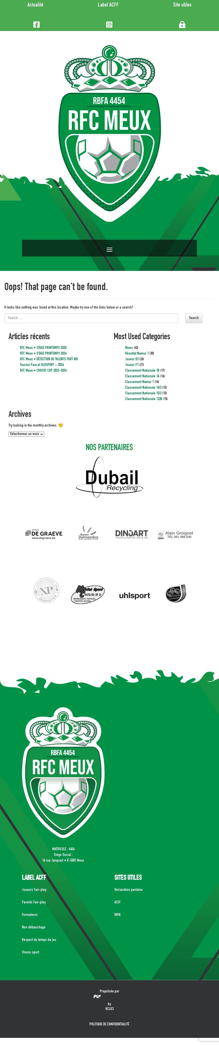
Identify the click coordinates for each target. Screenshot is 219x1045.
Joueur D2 (132, 359)
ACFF (117, 903)
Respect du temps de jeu (39, 940)
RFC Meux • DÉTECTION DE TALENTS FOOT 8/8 (49, 359)
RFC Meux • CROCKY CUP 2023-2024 (43, 371)
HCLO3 (109, 1009)
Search (194, 318)
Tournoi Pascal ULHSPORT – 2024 (42, 365)
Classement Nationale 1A (142, 376)
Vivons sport (30, 953)
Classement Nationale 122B (143, 399)
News (129, 348)
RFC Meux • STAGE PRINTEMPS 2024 (43, 354)
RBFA (117, 915)
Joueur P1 (132, 365)
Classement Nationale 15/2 (143, 394)
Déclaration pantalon (128, 890)
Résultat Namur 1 (137, 354)
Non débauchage (33, 928)
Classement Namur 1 (139, 382)
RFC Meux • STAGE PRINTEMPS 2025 (43, 348)
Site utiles (182, 5)
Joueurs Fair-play (34, 890)
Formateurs (30, 915)
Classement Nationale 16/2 (143, 388)
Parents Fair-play (34, 903)
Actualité (35, 5)
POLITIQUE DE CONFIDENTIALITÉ (109, 1025)
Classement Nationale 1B (142, 371)
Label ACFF (108, 5)
